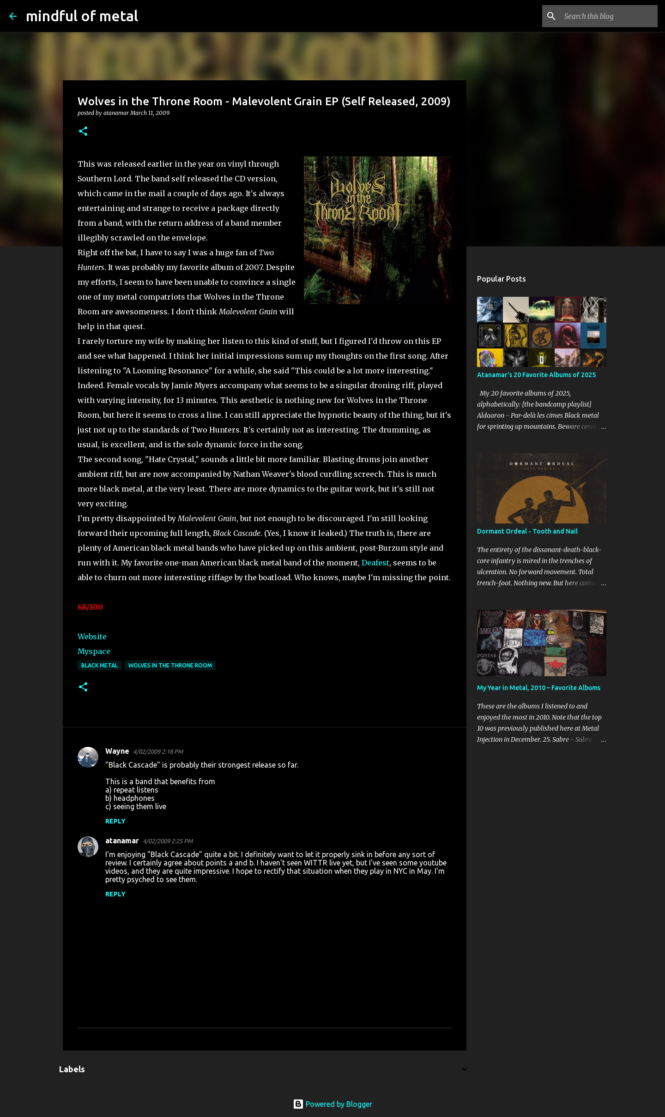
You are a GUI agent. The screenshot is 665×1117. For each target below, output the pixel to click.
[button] (83, 132)
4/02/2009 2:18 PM (158, 751)
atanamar (122, 840)
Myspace (94, 651)
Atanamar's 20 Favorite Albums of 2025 (536, 374)
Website (92, 636)
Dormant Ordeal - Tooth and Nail (527, 531)
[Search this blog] (609, 16)
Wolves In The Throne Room (170, 665)
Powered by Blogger (332, 1104)
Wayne (117, 751)
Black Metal (99, 665)
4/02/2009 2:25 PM (168, 841)
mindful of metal (82, 15)
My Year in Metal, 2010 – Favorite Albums (538, 687)
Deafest (375, 562)
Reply (115, 821)
